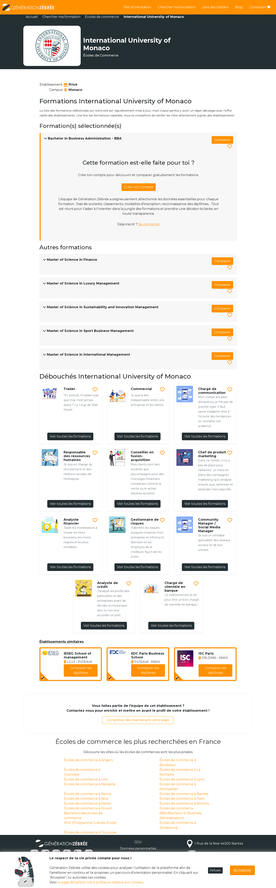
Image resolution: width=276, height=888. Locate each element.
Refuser (215, 870)
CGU (138, 842)
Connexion (259, 7)
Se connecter (149, 224)
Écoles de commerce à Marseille (89, 784)
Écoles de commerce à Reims (87, 803)
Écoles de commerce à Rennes (184, 803)
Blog (239, 7)
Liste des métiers (215, 7)
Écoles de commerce (102, 17)
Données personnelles (138, 848)
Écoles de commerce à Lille (86, 779)
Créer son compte (138, 187)
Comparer (222, 140)
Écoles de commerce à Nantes (184, 794)
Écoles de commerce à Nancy (87, 794)
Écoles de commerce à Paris (182, 799)
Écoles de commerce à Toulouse (90, 832)
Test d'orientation (137, 7)
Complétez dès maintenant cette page (138, 720)
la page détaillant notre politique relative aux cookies (100, 882)
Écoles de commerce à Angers (88, 760)
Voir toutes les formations (70, 436)
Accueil (32, 17)
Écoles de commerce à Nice (86, 799)
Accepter (242, 870)
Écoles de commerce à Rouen (88, 808)
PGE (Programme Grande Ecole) (90, 823)
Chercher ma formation (177, 7)
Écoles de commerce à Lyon (182, 779)
